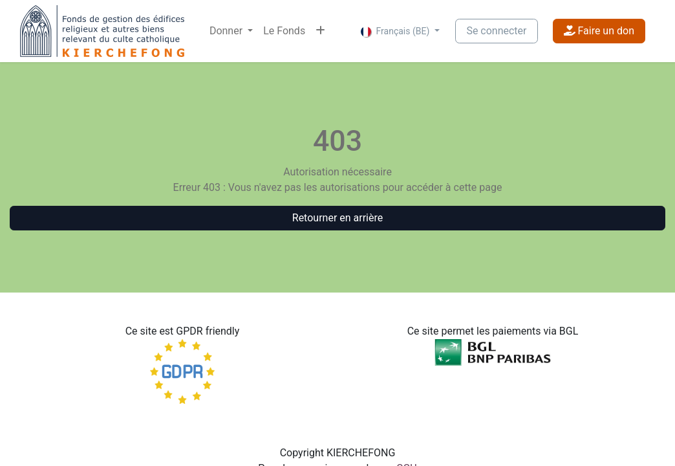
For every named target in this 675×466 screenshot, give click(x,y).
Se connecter (496, 31)
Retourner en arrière (337, 218)
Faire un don (599, 31)
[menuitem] (231, 31)
